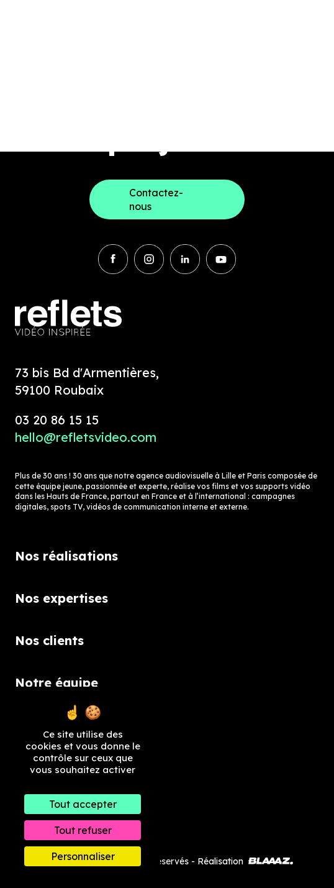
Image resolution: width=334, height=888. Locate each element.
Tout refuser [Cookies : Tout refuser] (83, 830)
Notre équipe (56, 682)
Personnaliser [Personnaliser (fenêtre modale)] (83, 856)
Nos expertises (61, 598)
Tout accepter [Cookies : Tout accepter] (83, 804)
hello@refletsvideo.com (85, 437)
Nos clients (49, 640)
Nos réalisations (66, 556)
